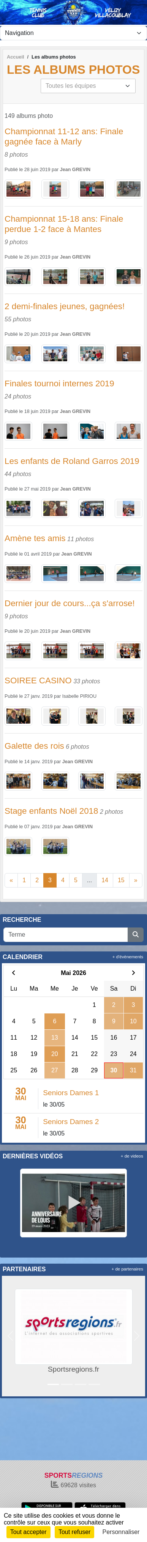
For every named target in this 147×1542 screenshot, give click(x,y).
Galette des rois (34, 746)
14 (104, 880)
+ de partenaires (127, 1269)
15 (121, 880)
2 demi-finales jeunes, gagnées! (65, 306)
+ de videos (132, 1156)
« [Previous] (11, 880)
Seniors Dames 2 (71, 1122)
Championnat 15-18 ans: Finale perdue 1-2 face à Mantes (64, 224)
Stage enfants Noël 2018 (51, 811)
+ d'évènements (127, 956)
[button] (10, 1336)
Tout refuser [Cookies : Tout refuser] (74, 1532)
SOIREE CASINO (38, 680)
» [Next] (136, 880)
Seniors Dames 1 (71, 1093)
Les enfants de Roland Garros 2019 (72, 461)
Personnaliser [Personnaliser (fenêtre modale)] (121, 1532)
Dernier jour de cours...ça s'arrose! (70, 603)
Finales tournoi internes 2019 (59, 383)
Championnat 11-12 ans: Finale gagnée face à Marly (64, 136)
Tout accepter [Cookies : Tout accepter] (28, 1532)
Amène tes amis (35, 538)
